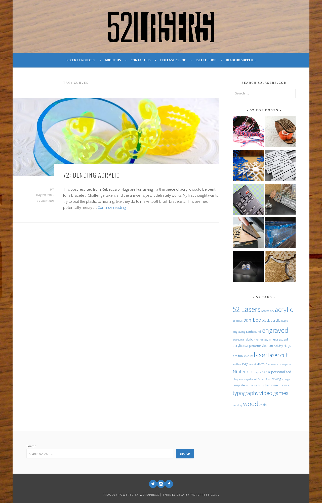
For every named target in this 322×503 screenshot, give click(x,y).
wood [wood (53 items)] (250, 403)
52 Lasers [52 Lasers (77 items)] (246, 309)
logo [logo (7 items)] (245, 364)
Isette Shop (206, 60)
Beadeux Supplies (241, 60)
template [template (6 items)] (239, 385)
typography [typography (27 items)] (246, 392)
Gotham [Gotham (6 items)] (267, 346)
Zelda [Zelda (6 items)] (263, 405)
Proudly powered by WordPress (131, 494)
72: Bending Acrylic (91, 174)
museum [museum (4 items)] (273, 364)
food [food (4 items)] (245, 346)
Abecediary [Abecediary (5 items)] (267, 311)
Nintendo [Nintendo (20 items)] (242, 371)
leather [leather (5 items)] (237, 364)
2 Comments (45, 201)
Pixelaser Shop (173, 60)
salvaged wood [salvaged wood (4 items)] (249, 379)
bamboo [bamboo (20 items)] (252, 320)
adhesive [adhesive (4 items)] (238, 320)
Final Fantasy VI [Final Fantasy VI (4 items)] (262, 339)
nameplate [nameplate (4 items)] (285, 364)
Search (31, 446)
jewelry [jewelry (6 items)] (248, 356)
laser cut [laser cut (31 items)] (278, 355)
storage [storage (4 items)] (286, 379)
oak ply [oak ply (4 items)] (257, 372)
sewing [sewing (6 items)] (276, 379)
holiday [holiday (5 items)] (278, 346)
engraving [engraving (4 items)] (238, 339)
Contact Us (141, 60)
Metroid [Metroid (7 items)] (262, 364)
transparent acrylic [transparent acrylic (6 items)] (277, 385)
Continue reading (112, 207)
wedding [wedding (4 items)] (237, 405)
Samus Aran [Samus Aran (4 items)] (264, 379)
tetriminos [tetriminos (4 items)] (251, 385)
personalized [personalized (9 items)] (281, 372)
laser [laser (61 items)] (260, 354)
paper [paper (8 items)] (266, 372)
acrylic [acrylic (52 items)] (284, 309)
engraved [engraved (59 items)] (275, 330)
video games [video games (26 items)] (273, 392)
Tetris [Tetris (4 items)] (261, 385)
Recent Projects (80, 60)
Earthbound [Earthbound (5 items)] (253, 331)
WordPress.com (204, 494)
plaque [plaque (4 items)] (236, 379)
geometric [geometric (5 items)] (255, 346)
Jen (52, 189)
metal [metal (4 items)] (252, 364)
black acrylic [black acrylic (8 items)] (271, 320)
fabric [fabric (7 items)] (249, 339)
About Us (113, 60)
